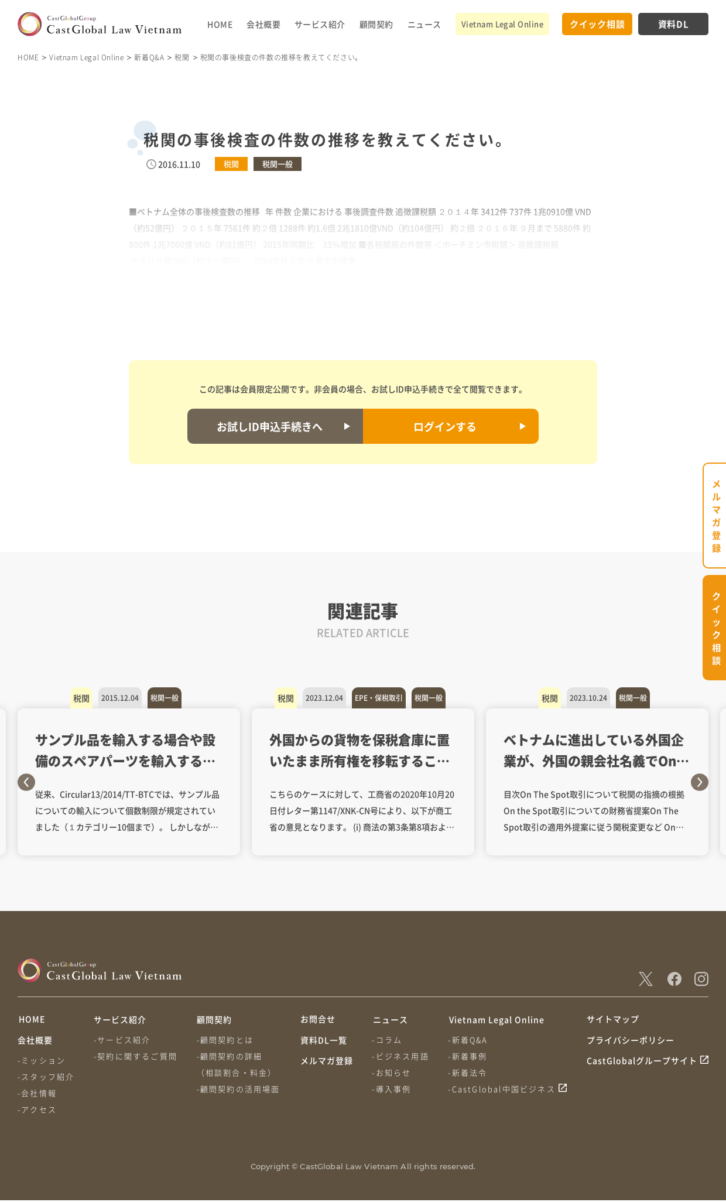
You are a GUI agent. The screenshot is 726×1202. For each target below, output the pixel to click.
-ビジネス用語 (400, 1055)
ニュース (424, 24)
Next (699, 782)
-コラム (387, 1039)
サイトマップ (613, 1019)
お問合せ (317, 1019)
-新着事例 (468, 1055)
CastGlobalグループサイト (642, 1064)
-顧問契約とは (225, 1039)
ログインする (445, 426)
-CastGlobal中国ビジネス (503, 1088)
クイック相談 (597, 24)
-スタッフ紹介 (46, 1078)
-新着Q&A (469, 1039)
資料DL (673, 24)
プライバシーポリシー (630, 1041)
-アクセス (37, 1111)
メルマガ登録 (326, 1064)
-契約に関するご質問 (136, 1055)
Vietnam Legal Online (502, 23)
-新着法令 (468, 1072)
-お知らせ (392, 1072)
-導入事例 (392, 1088)
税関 (181, 57)
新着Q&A (149, 57)
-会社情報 (37, 1094)
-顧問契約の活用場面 (239, 1088)
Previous (26, 782)
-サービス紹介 (122, 1039)
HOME (219, 24)
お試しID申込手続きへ (270, 426)
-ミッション (42, 1061)
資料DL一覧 (323, 1041)
